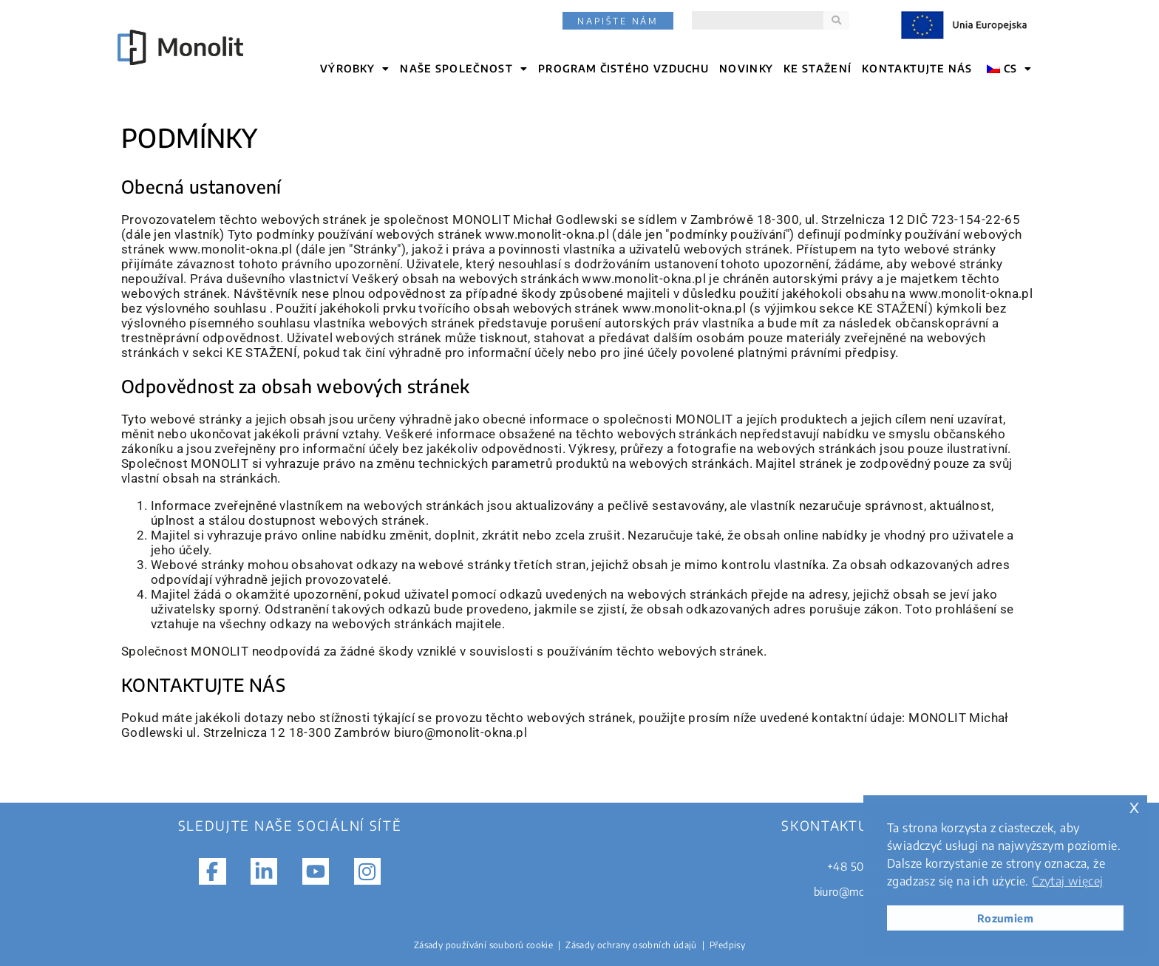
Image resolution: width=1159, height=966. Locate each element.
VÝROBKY (355, 68)
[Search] (836, 20)
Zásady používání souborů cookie (483, 944)
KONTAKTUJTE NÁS (917, 68)
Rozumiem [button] (1005, 918)
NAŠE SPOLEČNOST (464, 68)
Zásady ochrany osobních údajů (631, 944)
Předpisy (727, 944)
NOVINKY (746, 68)
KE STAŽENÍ (818, 68)
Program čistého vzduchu (623, 68)
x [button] (1134, 806)
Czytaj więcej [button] (1067, 881)
